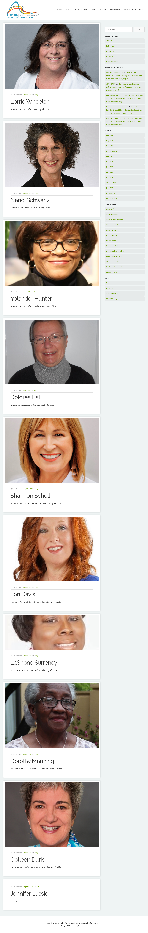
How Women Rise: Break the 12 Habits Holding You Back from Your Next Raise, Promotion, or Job (124, 75)
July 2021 (109, 172)
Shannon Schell (30, 495)
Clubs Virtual (111, 230)
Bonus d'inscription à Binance (117, 107)
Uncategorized (111, 272)
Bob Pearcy (110, 46)
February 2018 (111, 198)
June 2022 (109, 167)
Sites (141, 10)
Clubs (69, 10)
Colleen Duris (27, 859)
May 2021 (109, 177)
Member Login (130, 10)
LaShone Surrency (34, 662)
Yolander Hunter (31, 298)
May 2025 (109, 140)
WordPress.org (111, 299)
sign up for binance (113, 118)
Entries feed (110, 288)
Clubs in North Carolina (114, 220)
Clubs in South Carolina (114, 225)
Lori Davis (23, 594)
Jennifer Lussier (30, 893)
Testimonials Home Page (115, 267)
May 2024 (109, 146)
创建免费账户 (110, 84)
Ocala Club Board (112, 262)
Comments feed (112, 293)
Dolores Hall (26, 397)
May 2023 (109, 161)
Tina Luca (109, 41)
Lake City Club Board (114, 256)
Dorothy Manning (32, 761)
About (60, 10)
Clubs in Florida (112, 209)
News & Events (81, 10)
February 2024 (111, 151)
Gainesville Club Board (114, 246)
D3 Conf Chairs (111, 235)
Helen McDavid (112, 62)
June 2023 (109, 156)
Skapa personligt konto (114, 72)
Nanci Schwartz (30, 200)
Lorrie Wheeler (29, 101)
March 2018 (110, 193)
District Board (111, 240)
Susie (38, 887)
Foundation (115, 10)
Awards (103, 10)
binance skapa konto (113, 95)
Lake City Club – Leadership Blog (118, 251)
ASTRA (93, 10)
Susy (36, 95)
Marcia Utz (110, 51)
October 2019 (111, 182)
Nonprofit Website (68, 926)
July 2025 (109, 135)
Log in (108, 283)
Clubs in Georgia (112, 214)
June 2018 (109, 188)
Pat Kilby (109, 56)
